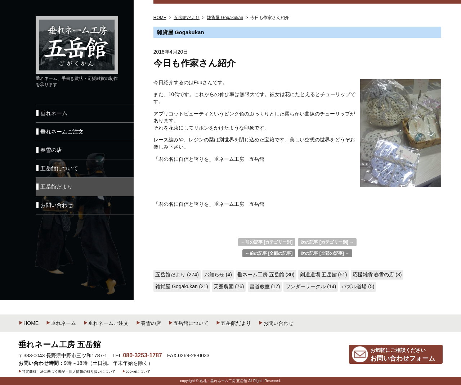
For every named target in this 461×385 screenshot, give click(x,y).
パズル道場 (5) (357, 286)
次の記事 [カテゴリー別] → (327, 242)
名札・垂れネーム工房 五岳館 (223, 381)
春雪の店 (148, 323)
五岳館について (188, 323)
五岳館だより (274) (177, 274)
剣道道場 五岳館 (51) (323, 274)
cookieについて (136, 371)
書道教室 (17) (265, 286)
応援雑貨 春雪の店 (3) (377, 274)
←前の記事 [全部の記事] (268, 253)
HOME (28, 323)
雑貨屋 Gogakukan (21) (181, 286)
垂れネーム (61, 323)
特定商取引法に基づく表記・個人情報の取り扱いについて (67, 371)
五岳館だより (233, 323)
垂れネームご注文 (106, 323)
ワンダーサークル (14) (310, 286)
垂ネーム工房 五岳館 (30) (266, 274)
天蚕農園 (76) (229, 286)
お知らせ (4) (218, 274)
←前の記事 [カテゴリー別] (266, 242)
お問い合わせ (276, 323)
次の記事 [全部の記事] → (325, 253)
